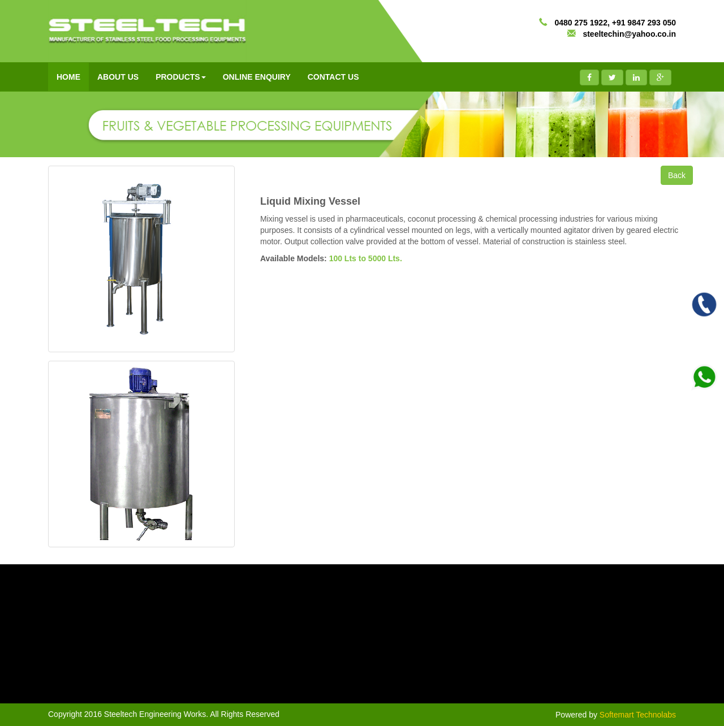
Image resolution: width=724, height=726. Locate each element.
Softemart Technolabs (638, 714)
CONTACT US (333, 76)
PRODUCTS (181, 76)
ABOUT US (118, 76)
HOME (68, 76)
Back (677, 175)
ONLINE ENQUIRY (257, 76)
